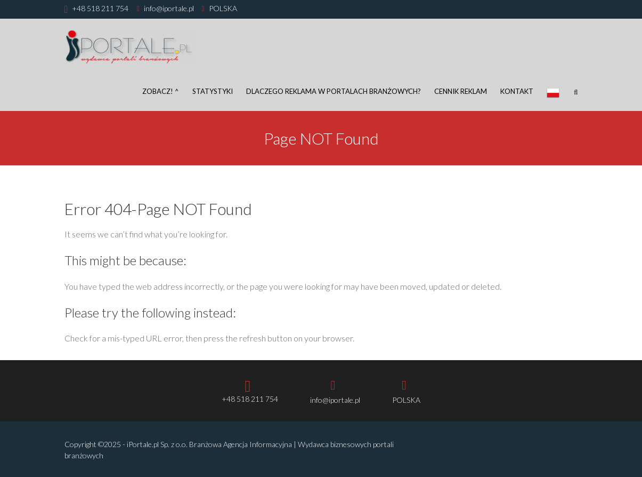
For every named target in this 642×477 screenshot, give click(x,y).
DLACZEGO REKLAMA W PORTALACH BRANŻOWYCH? (333, 91)
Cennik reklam (460, 91)
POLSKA (223, 8)
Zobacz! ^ (160, 91)
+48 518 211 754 (100, 8)
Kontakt (516, 91)
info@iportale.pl (169, 8)
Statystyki (212, 91)
